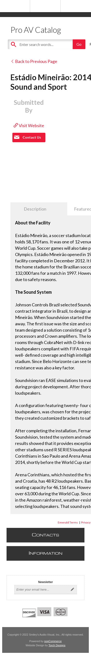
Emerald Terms (68, 522)
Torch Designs (57, 645)
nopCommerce (53, 641)
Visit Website (29, 125)
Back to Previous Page (33, 61)
